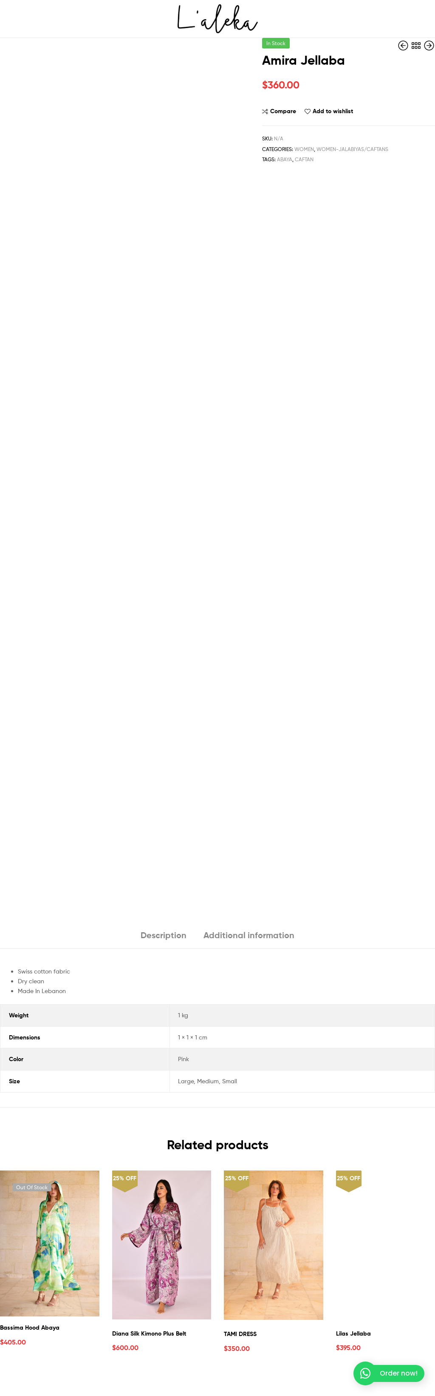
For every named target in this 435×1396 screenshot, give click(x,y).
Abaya (284, 159)
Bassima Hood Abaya (29, 1327)
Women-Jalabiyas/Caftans (352, 149)
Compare (283, 111)
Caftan (304, 159)
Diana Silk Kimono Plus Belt (149, 1333)
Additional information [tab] (248, 935)
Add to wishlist (333, 111)
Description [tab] (163, 935)
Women (304, 149)
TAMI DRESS (240, 1334)
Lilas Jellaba (353, 1333)
